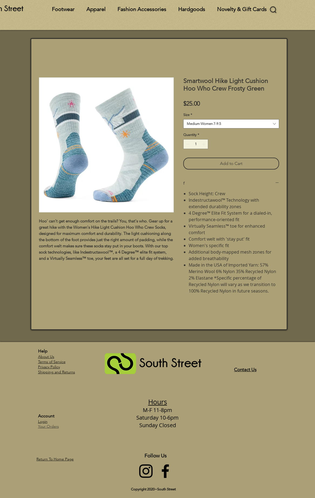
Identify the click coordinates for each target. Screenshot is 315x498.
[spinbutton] (196, 144)
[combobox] (231, 123)
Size (187, 115)
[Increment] (204, 144)
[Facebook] (165, 471)
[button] (284, 6)
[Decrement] (187, 144)
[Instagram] (146, 471)
